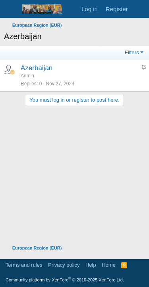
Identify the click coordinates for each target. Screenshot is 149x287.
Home (109, 265)
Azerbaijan (36, 68)
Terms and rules (24, 265)
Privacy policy (63, 265)
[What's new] (139, 9)
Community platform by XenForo (65, 279)
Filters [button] (132, 52)
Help (90, 265)
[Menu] (11, 9)
